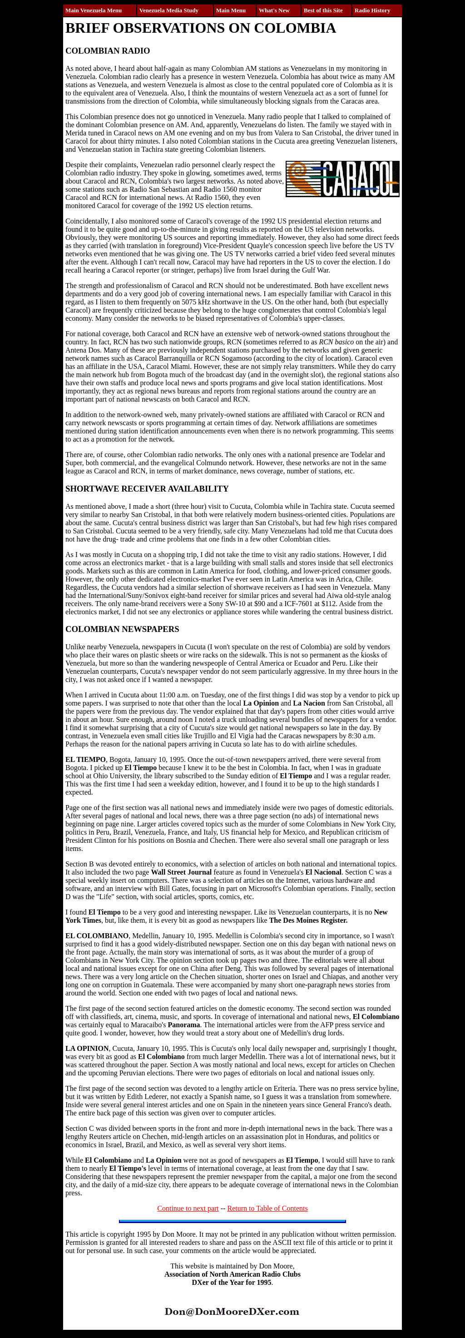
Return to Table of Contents (267, 1208)
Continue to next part (188, 1208)
